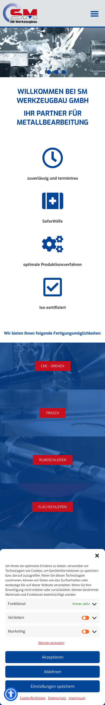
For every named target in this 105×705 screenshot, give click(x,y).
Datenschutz (57, 698)
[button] (97, 555)
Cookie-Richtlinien (32, 698)
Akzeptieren (52, 657)
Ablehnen (52, 671)
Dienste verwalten (51, 643)
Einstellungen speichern (53, 686)
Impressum (77, 698)
